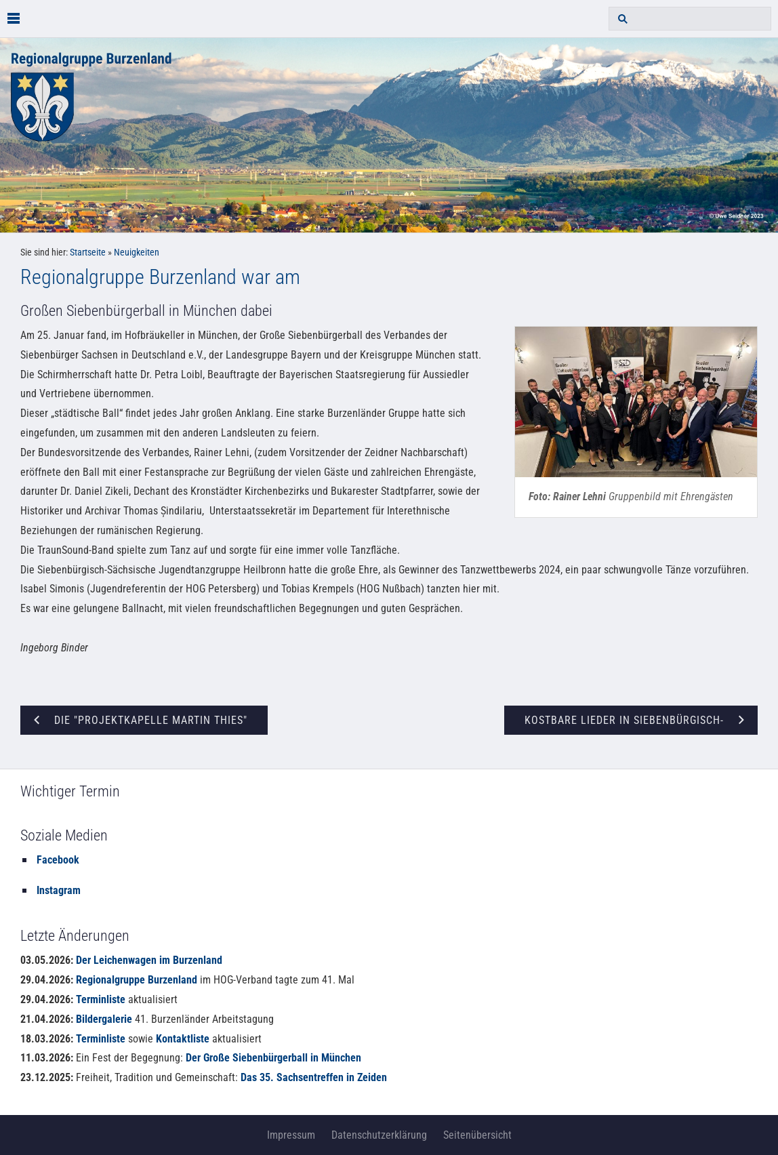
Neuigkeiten (136, 252)
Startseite (88, 252)
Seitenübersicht (477, 1135)
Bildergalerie (104, 1019)
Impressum (291, 1135)
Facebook (58, 859)
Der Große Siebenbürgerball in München (273, 1057)
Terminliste (100, 999)
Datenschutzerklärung (379, 1135)
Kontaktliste (182, 1038)
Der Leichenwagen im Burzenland (149, 960)
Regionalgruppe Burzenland (136, 979)
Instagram (59, 890)
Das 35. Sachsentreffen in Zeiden (314, 1077)
